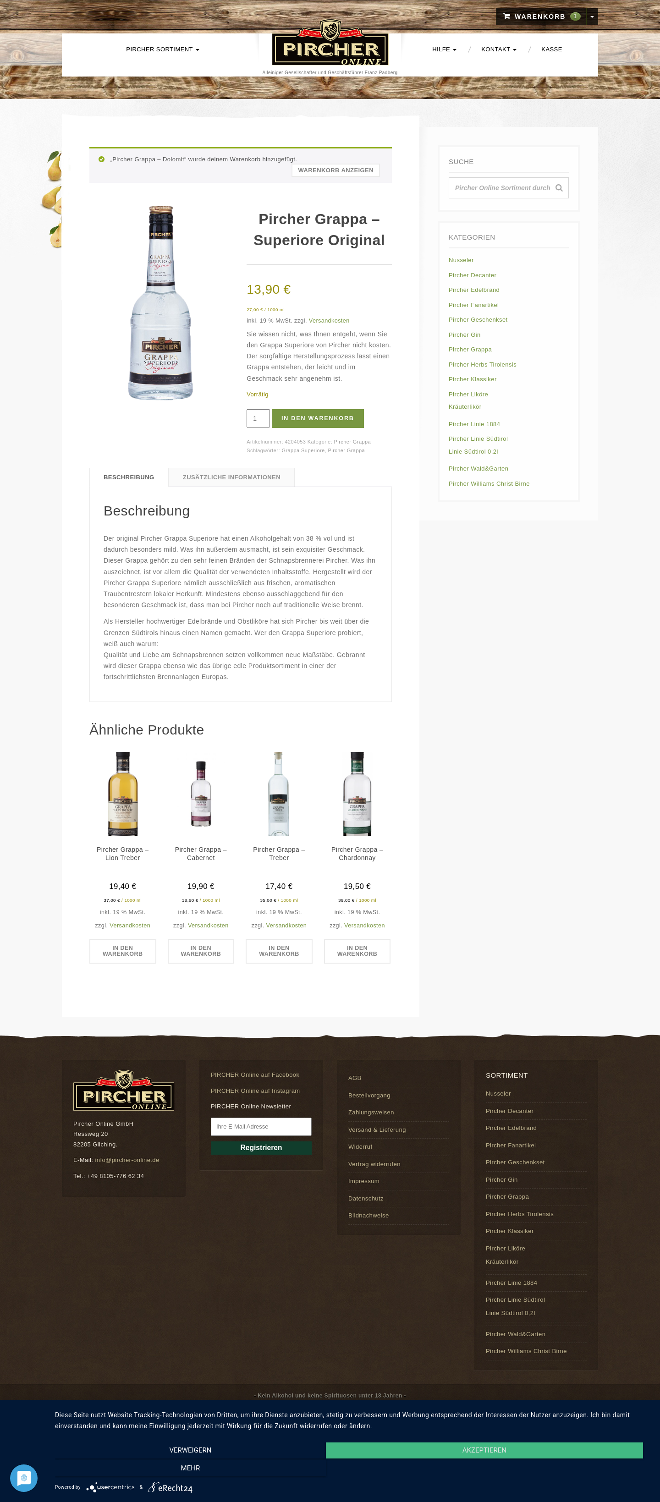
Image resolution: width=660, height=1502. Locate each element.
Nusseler (461, 260)
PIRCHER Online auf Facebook (255, 1075)
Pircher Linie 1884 (474, 424)
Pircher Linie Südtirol (478, 438)
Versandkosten (329, 321)
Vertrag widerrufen (374, 1164)
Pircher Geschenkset (478, 319)
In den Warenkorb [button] (122, 951)
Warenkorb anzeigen (336, 170)
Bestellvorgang (369, 1095)
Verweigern (144, 1470)
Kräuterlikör (465, 406)
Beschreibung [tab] (129, 477)
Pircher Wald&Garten (478, 468)
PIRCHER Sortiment (162, 49)
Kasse (551, 49)
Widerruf (360, 1147)
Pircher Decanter (472, 275)
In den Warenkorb (320, 418)
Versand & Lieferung (377, 1129)
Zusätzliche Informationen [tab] (231, 477)
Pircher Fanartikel (474, 304)
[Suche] (559, 188)
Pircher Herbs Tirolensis (483, 364)
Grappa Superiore (302, 450)
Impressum (364, 1181)
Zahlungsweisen (371, 1112)
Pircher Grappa (352, 441)
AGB (355, 1078)
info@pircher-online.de (127, 1160)
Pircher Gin (465, 334)
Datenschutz (366, 1198)
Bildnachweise (368, 1215)
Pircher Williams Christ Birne (489, 483)
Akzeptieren (353, 1470)
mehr (561, 1470)
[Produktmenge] (258, 418)
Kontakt (499, 49)
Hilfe (444, 49)
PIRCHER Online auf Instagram (255, 1090)
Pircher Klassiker (473, 379)
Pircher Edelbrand (474, 289)
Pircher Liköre (468, 394)
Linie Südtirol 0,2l (473, 451)
